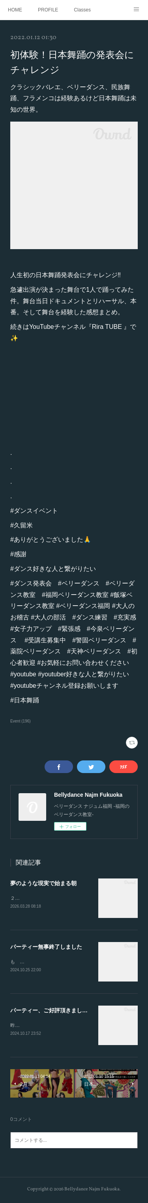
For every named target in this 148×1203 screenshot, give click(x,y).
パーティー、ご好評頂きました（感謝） (60, 1011)
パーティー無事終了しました (46, 947)
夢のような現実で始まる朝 (43, 883)
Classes (82, 10)
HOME (15, 10)
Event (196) (20, 721)
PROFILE (48, 10)
